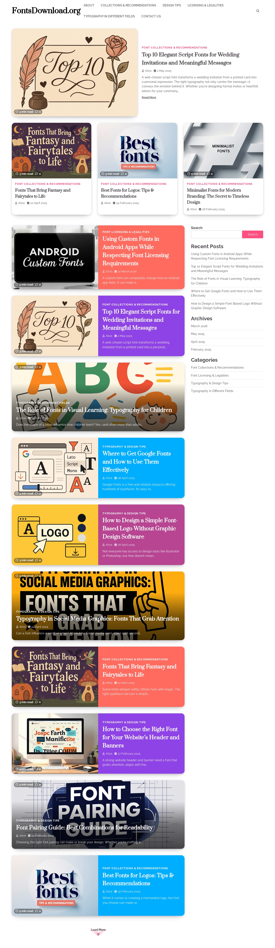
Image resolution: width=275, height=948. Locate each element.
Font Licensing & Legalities (126, 232)
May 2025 (198, 334)
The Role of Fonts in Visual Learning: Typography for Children (96, 410)
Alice (147, 70)
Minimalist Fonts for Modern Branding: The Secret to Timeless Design (219, 196)
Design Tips (172, 5)
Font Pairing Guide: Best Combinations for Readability (86, 827)
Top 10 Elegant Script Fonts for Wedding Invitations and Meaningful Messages (138, 320)
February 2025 (201, 349)
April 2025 (198, 341)
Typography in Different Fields (109, 16)
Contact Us (151, 16)
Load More (98, 929)
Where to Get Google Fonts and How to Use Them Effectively (137, 462)
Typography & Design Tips (124, 446)
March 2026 (199, 326)
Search (197, 228)
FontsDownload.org (46, 11)
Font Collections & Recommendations (174, 47)
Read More (149, 97)
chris (107, 271)
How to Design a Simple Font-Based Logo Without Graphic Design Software (141, 529)
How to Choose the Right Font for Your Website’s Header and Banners (141, 737)
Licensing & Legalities (206, 5)
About (89, 5)
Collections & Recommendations (128, 5)
